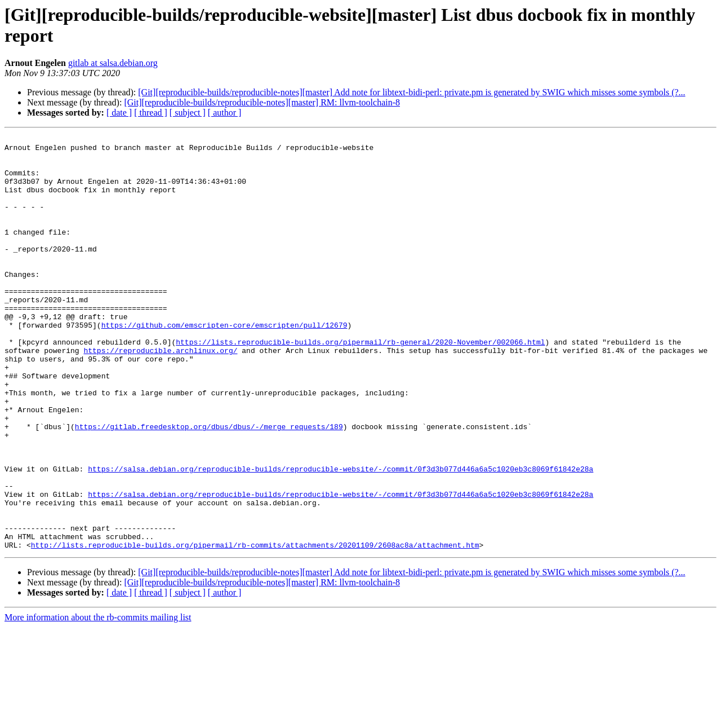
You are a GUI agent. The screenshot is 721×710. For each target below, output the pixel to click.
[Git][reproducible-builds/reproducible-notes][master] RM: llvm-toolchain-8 (262, 102)
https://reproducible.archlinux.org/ (160, 394)
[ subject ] (188, 112)
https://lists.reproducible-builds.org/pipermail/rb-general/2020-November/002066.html (360, 384)
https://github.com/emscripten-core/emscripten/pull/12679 (224, 364)
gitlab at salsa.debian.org (113, 63)
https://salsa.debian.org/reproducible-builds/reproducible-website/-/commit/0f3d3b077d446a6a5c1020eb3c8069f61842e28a (340, 536)
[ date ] (119, 112)
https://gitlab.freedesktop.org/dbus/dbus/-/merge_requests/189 (209, 485)
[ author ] (225, 112)
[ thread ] (150, 112)
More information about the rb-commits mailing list (98, 700)
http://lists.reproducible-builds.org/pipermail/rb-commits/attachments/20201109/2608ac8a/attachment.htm (255, 628)
